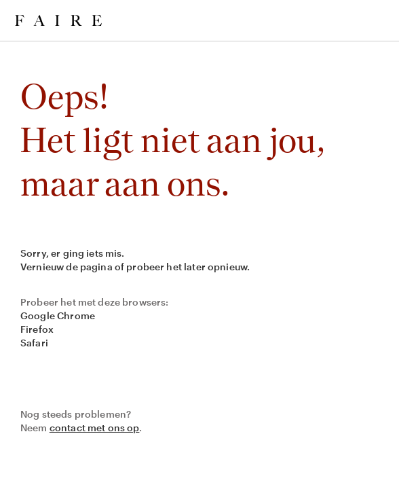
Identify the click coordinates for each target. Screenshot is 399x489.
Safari (34, 342)
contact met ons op (95, 427)
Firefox (37, 329)
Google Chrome (57, 315)
